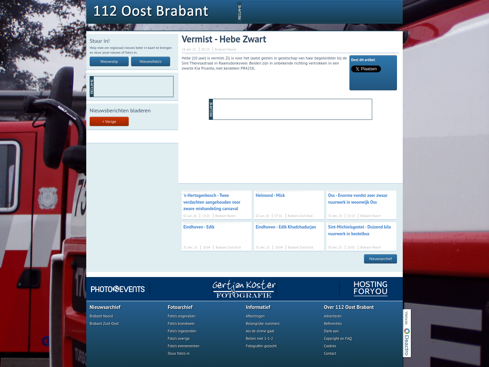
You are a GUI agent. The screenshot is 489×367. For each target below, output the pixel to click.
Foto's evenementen (183, 346)
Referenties (333, 323)
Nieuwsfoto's (151, 61)
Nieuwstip (109, 61)
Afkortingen (255, 316)
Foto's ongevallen (182, 316)
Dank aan (331, 331)
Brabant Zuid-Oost (104, 323)
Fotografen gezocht (261, 346)
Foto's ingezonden (182, 331)
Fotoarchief (180, 307)
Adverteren (333, 316)
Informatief (258, 307)
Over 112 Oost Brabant (349, 307)
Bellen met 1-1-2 (259, 338)
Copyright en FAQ (338, 338)
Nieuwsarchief (380, 258)
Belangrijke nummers (263, 323)
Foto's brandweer (181, 323)
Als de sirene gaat (260, 331)
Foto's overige (179, 338)
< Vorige (109, 121)
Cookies (330, 346)
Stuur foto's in (179, 353)
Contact (330, 353)
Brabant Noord (101, 316)
